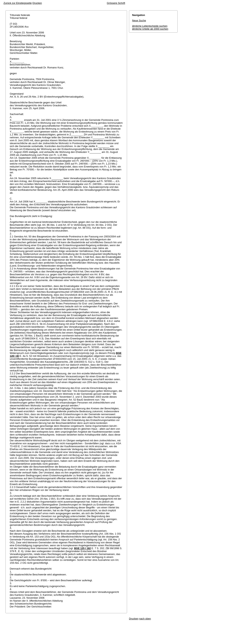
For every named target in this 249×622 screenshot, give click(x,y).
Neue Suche (139, 20)
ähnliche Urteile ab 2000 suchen (150, 28)
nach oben (145, 618)
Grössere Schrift (116, 3)
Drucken (37, 3)
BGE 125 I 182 (82, 548)
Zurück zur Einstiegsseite (18, 3)
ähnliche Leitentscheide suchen (149, 25)
